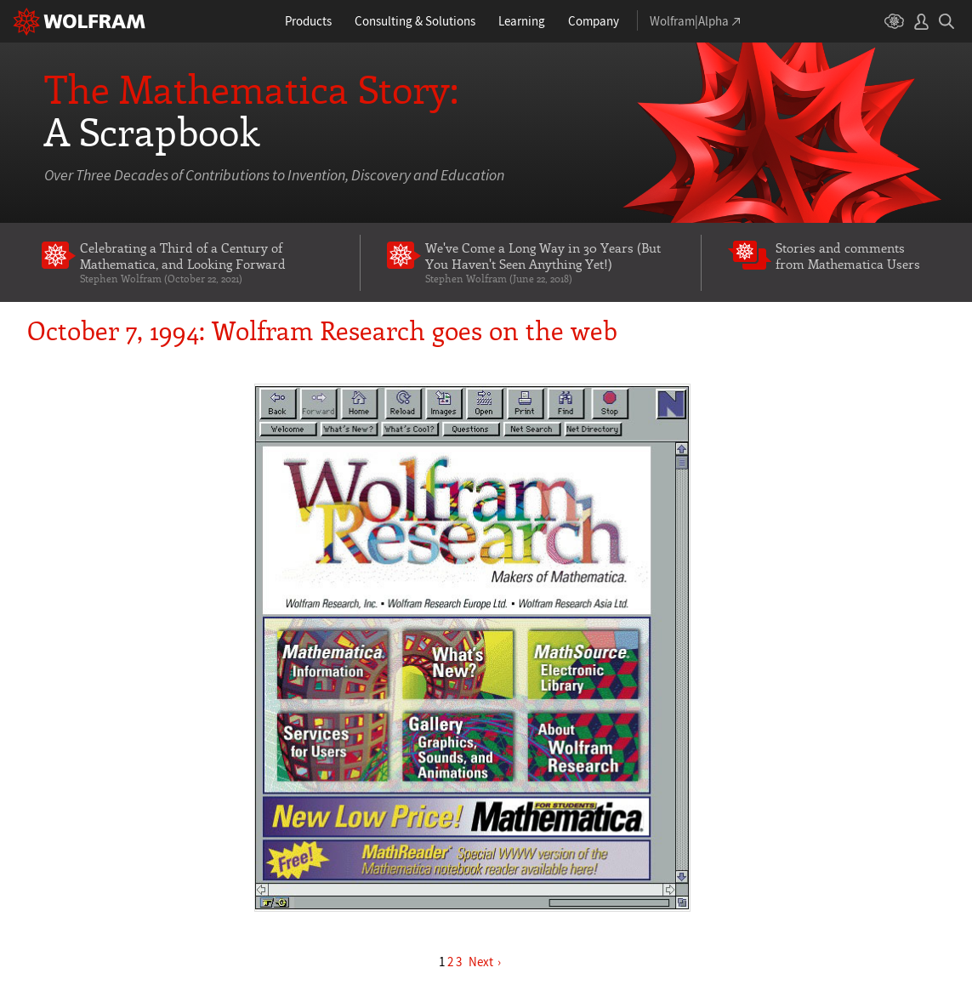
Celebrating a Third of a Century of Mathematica (207, 262)
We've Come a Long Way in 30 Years (549, 262)
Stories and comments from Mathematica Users (848, 255)
